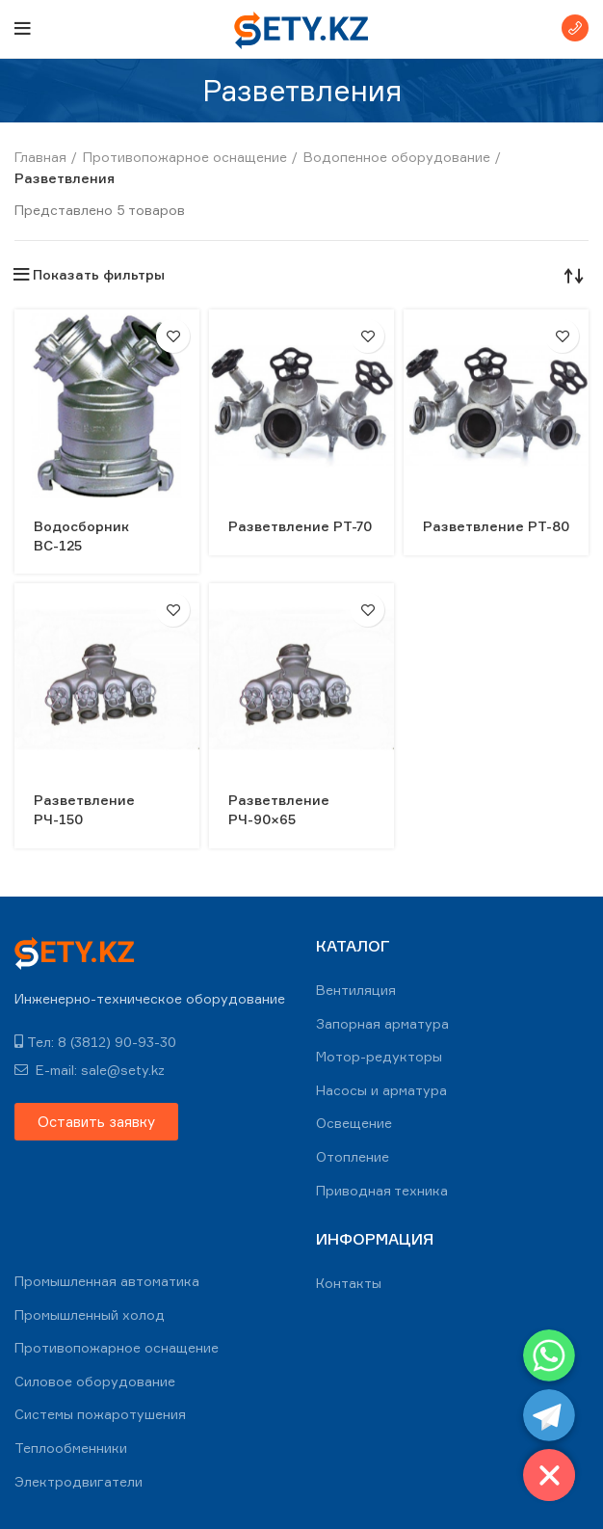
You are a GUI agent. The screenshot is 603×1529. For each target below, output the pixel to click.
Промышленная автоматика (106, 1281)
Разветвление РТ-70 (300, 526)
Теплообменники (70, 1447)
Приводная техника (382, 1190)
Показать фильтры (99, 275)
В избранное (173, 336)
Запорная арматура (382, 1023)
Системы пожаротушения (100, 1414)
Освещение (354, 1122)
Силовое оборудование (94, 1381)
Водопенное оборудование (396, 156)
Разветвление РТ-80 (496, 526)
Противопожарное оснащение (185, 156)
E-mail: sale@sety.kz (89, 1069)
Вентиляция (356, 989)
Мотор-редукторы (379, 1056)
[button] (96, 1121)
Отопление (352, 1156)
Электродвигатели (78, 1481)
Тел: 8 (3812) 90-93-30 (95, 1041)
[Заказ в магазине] (574, 274)
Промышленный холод (89, 1314)
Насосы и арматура (381, 1090)
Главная (40, 156)
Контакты (348, 1282)
